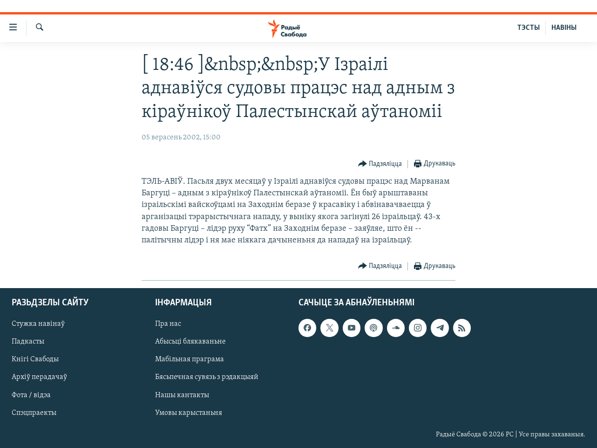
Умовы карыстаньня (188, 413)
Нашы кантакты (182, 395)
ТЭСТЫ (528, 28)
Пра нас (168, 324)
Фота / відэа (31, 395)
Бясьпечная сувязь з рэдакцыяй (206, 377)
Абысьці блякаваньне (190, 342)
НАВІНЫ (564, 28)
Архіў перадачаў (39, 377)
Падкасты (28, 342)
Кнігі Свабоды (35, 360)
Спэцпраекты (34, 413)
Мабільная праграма (189, 360)
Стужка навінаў (38, 324)
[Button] (380, 164)
